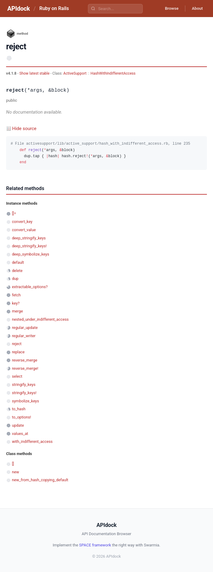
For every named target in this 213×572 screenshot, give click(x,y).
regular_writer (24, 336)
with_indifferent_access (32, 441)
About (196, 8)
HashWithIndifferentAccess (113, 73)
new (15, 472)
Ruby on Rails (54, 8)
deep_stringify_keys (29, 238)
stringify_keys (23, 384)
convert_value (24, 230)
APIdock (18, 8)
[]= (14, 213)
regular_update (25, 327)
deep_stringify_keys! (29, 246)
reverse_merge (24, 360)
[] (13, 463)
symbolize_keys (25, 401)
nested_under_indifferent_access (40, 319)
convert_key (22, 221)
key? (15, 303)
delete (17, 270)
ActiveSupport (74, 73)
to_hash (19, 409)
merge (17, 311)
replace (18, 352)
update (18, 425)
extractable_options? (29, 286)
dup (15, 278)
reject (17, 343)
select (17, 376)
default (18, 262)
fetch (16, 295)
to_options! (21, 417)
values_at (20, 433)
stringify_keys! (24, 392)
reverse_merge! (25, 368)
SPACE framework (95, 545)
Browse (169, 8)
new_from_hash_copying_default (40, 480)
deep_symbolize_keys (30, 254)
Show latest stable (34, 73)
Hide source (24, 128)
